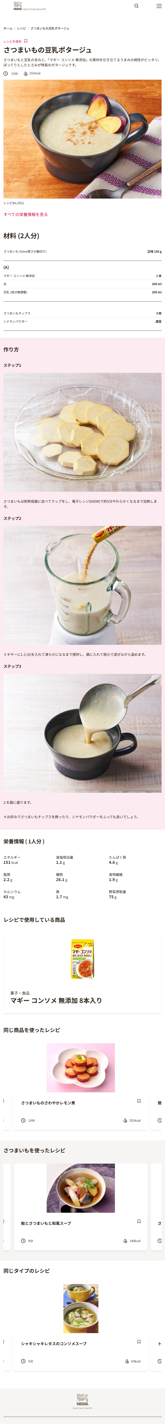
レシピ (21, 28)
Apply (136, 7)
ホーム (7, 28)
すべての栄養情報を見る (25, 214)
